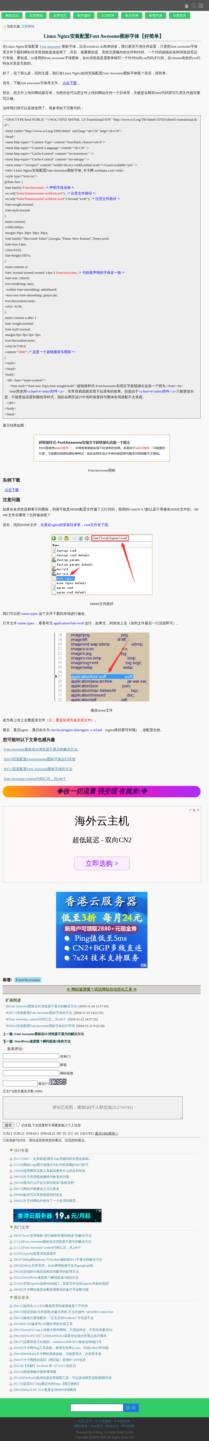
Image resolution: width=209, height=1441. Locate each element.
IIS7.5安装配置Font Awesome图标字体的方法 (38, 769)
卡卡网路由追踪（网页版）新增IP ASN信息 (50, 1360)
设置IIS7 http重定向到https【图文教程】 (47, 1384)
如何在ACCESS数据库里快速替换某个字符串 (51, 1306)
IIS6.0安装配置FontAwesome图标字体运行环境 (39, 759)
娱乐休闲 (131, 15)
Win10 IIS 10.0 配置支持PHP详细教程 (45, 1390)
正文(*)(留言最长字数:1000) (22, 1091)
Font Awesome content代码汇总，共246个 (35, 779)
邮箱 (63, 1065)
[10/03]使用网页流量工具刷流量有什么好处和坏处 (49, 1171)
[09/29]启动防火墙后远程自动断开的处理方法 (46, 1271)
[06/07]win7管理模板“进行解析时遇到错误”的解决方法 (53, 1236)
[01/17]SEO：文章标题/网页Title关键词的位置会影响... (52, 1159)
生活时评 (107, 15)
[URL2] (19, 1133)
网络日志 (12, 15)
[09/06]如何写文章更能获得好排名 (38, 1195)
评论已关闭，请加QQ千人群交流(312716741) (93, 1107)
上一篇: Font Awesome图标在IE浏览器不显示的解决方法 (43, 1034)
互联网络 (35, 15)
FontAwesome (28, 980)
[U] (70, 1133)
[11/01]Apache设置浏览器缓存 (35, 1253)
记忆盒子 (85, 1421)
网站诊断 (127, 1426)
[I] (64, 1133)
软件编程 (83, 15)
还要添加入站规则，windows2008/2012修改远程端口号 (58, 1342)
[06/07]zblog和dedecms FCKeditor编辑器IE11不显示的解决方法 (58, 1259)
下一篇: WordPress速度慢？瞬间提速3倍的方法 (36, 1041)
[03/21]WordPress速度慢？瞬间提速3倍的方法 (46, 1277)
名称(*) (65, 1056)
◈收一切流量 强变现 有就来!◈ (101, 791)
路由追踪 (112, 1426)
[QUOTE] (87, 1133)
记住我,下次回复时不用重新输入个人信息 (51, 1125)
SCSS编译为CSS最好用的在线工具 (43, 1324)
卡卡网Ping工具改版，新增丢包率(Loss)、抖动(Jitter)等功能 (61, 1348)
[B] (59, 1133)
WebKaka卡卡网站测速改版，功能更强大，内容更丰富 (58, 1354)
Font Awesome (50, 46)
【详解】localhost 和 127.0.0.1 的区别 (45, 1366)
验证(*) (43, 1084)
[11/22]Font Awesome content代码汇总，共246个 (47, 1248)
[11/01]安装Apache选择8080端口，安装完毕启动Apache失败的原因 (61, 1283)
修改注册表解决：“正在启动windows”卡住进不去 (54, 1318)
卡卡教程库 (122, 1421)
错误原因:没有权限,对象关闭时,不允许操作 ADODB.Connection (63, 1312)
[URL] (7, 1133)
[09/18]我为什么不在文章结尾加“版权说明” (44, 1183)
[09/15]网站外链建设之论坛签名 (36, 1189)
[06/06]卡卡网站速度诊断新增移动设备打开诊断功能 (51, 1289)
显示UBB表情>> (106, 1133)
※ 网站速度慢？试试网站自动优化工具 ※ (101, 989)
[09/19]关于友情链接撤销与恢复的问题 (41, 1177)
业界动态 (59, 15)
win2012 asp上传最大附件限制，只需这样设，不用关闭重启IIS (63, 1330)
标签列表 (155, 15)
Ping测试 (96, 1426)
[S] (77, 1133)
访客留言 (179, 15)
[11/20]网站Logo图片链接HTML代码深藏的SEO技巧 (51, 1165)
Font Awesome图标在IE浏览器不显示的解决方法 (41, 749)
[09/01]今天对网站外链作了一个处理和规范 (45, 1201)
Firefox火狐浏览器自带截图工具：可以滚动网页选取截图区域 (63, 1378)
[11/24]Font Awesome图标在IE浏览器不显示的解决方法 (52, 1242)
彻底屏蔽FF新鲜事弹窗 (35, 1372)
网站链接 (66, 1073)
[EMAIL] (32, 1133)
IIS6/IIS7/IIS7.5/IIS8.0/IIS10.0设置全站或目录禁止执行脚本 (60, 1336)
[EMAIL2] (48, 1133)
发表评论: (15, 1049)
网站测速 (81, 1426)
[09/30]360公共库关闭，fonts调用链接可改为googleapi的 (54, 1265)
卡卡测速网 (103, 1421)
